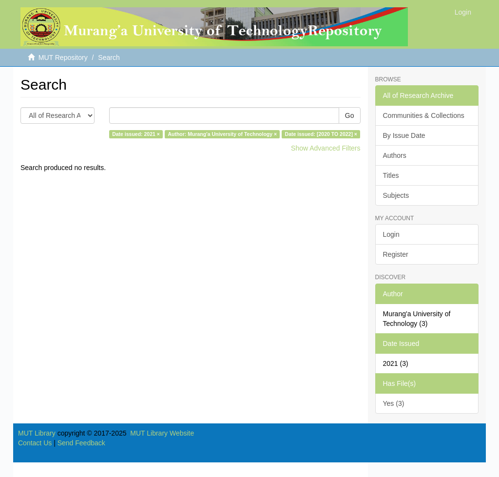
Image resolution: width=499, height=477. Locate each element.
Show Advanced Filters (325, 148)
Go (349, 115)
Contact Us (35, 443)
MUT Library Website (162, 433)
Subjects (396, 195)
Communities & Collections (423, 115)
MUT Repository (63, 57)
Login (391, 234)
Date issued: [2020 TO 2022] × (321, 134)
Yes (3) (393, 403)
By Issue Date (404, 135)
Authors (394, 155)
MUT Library (37, 433)
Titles (391, 175)
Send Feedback (81, 443)
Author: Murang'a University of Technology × (222, 134)
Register (395, 254)
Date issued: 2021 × (136, 134)
